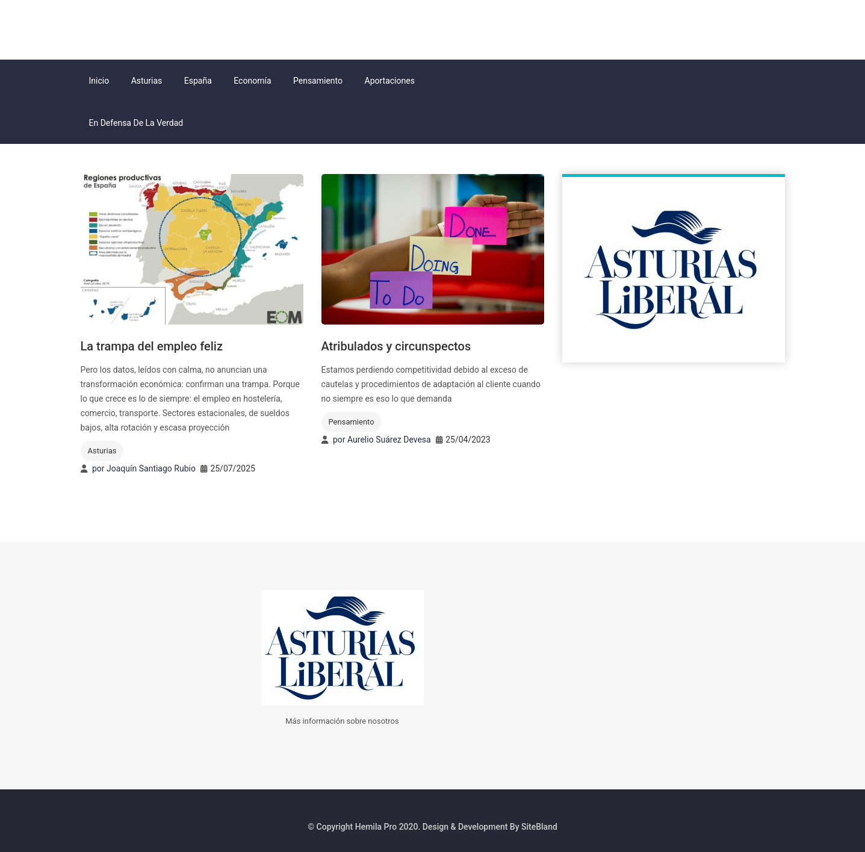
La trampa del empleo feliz (152, 346)
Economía (252, 81)
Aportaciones (390, 81)
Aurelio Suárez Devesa (389, 439)
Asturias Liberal (143, 28)
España (198, 81)
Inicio (99, 81)
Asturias (147, 81)
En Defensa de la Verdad (136, 123)
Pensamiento (318, 81)
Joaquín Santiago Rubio (151, 468)
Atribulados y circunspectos (396, 346)
